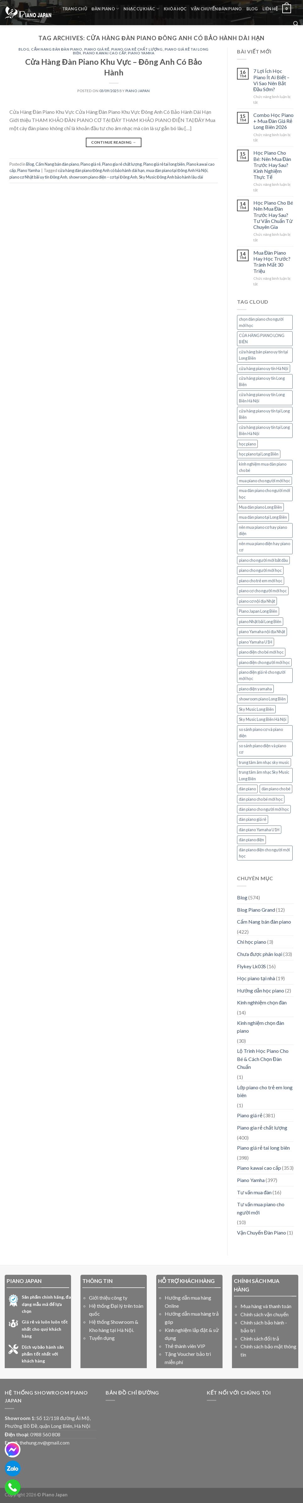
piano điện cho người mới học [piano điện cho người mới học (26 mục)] (264, 662)
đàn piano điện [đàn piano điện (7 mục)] (251, 839)
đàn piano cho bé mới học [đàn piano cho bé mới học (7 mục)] (261, 799)
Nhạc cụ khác (141, 9)
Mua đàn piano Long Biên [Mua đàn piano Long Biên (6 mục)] (260, 507)
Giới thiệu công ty (108, 1298)
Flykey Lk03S (251, 966)
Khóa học (175, 8)
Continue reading (113, 142)
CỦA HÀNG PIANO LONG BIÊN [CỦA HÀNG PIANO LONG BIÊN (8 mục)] (261, 338)
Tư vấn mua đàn (254, 1192)
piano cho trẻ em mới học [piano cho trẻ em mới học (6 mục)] (260, 580)
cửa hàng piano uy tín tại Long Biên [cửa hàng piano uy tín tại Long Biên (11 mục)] (264, 414)
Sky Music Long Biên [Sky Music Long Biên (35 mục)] (256, 709)
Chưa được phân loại (259, 954)
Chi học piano (251, 942)
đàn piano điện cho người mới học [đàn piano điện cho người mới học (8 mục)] (264, 853)
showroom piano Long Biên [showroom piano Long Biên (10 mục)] (262, 698)
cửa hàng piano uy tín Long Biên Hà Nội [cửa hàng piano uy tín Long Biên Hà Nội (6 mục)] (262, 397)
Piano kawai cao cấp (104, 53)
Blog (252, 8)
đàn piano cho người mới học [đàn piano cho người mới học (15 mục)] (264, 809)
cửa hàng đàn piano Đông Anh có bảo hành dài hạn (101, 170)
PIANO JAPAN (137, 91)
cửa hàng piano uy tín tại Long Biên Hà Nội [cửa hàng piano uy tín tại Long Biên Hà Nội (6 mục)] (264, 430)
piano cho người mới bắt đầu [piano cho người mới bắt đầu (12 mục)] (263, 560)
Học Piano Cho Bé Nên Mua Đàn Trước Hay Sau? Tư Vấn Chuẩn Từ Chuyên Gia (273, 215)
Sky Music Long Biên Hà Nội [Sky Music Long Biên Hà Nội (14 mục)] (262, 719)
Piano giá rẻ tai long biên (164, 164)
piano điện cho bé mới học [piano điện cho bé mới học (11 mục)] (261, 652)
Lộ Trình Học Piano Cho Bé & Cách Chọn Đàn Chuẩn (263, 1059)
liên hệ (270, 8)
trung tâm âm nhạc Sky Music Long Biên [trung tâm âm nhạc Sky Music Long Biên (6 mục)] (264, 775)
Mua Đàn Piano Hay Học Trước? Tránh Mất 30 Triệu (271, 262)
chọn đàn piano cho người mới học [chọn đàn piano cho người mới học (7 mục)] (261, 322)
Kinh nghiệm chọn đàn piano (260, 1027)
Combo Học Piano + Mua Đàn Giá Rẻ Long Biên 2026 (273, 121)
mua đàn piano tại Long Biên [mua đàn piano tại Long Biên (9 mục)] (263, 517)
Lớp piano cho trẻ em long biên (265, 1091)
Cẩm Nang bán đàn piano (56, 49)
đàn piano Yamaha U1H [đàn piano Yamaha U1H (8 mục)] (259, 829)
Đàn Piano (105, 9)
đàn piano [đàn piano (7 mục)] (247, 788)
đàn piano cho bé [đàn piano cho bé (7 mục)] (276, 788)
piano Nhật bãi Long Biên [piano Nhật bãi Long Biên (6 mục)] (260, 621)
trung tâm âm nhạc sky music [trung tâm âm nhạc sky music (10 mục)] (264, 762)
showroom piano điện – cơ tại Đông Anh (103, 177)
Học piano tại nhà (256, 978)
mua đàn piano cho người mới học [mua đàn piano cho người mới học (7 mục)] (264, 493)
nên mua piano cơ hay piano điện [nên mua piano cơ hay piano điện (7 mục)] (263, 530)
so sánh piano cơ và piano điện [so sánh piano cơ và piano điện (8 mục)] (261, 732)
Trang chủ (74, 8)
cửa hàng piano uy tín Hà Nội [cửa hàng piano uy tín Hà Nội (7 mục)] (263, 368)
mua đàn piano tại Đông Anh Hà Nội (176, 170)
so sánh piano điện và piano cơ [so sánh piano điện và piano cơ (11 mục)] (262, 748)
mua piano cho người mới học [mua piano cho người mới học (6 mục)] (264, 480)
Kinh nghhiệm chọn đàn (262, 1002)
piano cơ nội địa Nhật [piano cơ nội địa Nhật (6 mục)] (257, 601)
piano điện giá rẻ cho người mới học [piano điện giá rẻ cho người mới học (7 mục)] (262, 675)
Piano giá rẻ (96, 49)
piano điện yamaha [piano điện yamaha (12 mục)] (255, 688)
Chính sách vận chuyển (264, 1314)
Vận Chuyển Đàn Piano (216, 8)
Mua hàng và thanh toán (265, 1306)
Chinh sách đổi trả (259, 1338)
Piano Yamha (141, 53)
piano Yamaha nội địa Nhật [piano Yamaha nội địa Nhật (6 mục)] (262, 631)
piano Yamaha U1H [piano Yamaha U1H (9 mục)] (255, 641)
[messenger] (12, 1449)
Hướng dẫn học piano (260, 990)
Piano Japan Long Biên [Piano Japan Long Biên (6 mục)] (258, 611)
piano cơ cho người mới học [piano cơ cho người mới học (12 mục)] (263, 590)
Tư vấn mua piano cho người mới (260, 1208)
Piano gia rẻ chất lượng (137, 49)
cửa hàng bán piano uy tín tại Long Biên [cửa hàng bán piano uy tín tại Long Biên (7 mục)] (263, 355)
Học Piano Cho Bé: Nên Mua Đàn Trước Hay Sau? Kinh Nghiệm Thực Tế (272, 165)
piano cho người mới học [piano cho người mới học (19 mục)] (260, 570)
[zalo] (12, 1468)
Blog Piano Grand (256, 910)
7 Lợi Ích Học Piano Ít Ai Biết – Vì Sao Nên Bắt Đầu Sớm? (271, 80)
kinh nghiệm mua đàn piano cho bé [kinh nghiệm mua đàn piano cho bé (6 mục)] (262, 467)
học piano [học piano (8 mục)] (247, 443)
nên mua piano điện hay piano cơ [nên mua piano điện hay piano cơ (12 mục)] (264, 546)
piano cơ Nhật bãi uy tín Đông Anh (38, 177)
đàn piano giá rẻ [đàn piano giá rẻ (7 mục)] (252, 819)
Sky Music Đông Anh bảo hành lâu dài (171, 177)
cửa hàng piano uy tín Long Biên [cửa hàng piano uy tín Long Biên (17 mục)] (262, 381)
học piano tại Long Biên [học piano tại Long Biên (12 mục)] (258, 453)
